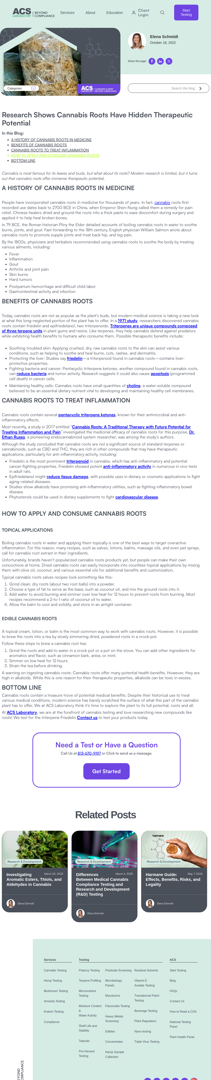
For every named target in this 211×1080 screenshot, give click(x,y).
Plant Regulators (145, 1021)
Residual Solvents (146, 970)
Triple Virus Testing (146, 1041)
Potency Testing (89, 970)
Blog (173, 980)
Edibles (110, 1031)
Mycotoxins (112, 995)
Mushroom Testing (56, 991)
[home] (34, 12)
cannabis (162, 202)
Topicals (84, 1041)
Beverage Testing (145, 1010)
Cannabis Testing (55, 970)
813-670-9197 (89, 753)
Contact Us (177, 1001)
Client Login (143, 12)
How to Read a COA (183, 1011)
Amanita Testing (54, 1001)
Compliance (51, 1022)
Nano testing (142, 1031)
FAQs (173, 991)
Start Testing (186, 12)
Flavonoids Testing (117, 1006)
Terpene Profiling (90, 980)
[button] (67, 13)
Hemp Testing (53, 980)
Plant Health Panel (182, 1037)
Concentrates (114, 1041)
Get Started (106, 771)
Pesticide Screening (118, 970)
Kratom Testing (54, 1011)
